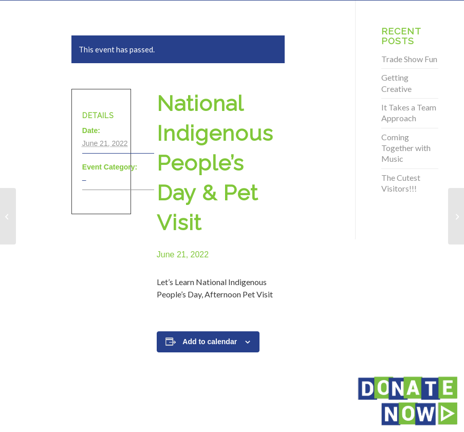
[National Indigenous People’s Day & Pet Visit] (8, 216)
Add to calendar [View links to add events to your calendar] (209, 341)
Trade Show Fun (409, 59)
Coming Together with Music (406, 148)
